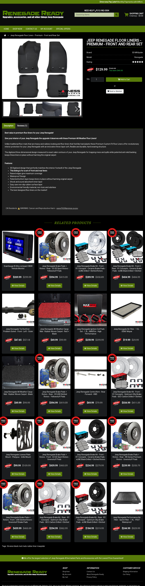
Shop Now (17, 29)
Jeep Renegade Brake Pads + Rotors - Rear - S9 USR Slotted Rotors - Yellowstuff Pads (54, 382)
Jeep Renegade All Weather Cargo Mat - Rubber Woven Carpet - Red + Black (54, 323)
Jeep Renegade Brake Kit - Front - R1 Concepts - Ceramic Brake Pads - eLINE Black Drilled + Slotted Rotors (91, 441)
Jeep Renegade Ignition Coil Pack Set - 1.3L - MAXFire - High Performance (90, 323)
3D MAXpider (137, 52)
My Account (46, 29)
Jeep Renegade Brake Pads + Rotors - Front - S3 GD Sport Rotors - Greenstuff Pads (54, 441)
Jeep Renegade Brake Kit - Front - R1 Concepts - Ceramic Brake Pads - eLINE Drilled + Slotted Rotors (91, 264)
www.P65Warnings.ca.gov (67, 208)
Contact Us (31, 29)
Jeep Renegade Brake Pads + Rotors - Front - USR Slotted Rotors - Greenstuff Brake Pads (18, 500)
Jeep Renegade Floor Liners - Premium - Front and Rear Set (35, 35)
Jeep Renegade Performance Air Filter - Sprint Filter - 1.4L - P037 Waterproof (127, 500)
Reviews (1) (22, 126)
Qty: (88, 79)
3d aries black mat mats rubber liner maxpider (26, 526)
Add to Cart (124, 79)
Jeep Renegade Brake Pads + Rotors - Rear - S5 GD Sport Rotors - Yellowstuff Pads (54, 264)
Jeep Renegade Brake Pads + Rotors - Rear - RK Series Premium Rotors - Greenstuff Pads (127, 441)
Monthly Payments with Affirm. (121, 2)
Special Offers (63, 29)
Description (8, 126)
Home (6, 29)
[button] (7, 109)
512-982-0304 (103, 10)
